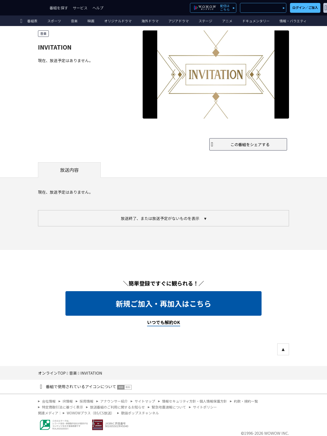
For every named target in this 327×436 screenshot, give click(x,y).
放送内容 (69, 169)
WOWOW (21, 7)
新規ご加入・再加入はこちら (163, 303)
